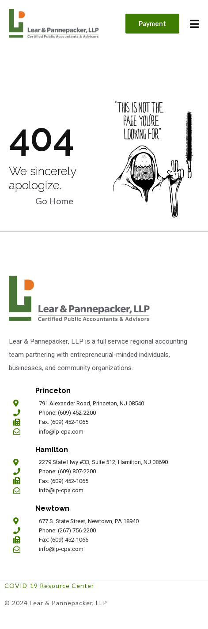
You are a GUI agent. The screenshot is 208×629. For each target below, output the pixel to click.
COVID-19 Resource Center (49, 585)
